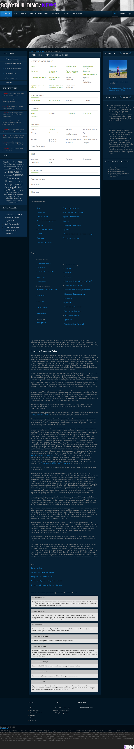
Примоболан (69, 298)
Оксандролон (41, 282)
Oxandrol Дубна (36, 568)
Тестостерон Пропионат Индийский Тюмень (46, 581)
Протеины (66, 229)
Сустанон (68, 303)
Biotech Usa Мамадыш (13, 188)
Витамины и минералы (45, 229)
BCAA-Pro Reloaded (11, 217)
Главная (30, 51)
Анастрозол (41, 295)
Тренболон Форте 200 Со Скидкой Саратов (13, 163)
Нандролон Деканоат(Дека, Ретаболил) (78, 281)
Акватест (68, 268)
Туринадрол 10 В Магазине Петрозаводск (55, 463)
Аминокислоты (42, 217)
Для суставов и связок (71, 208)
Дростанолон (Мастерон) (73, 285)
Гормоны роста (10, 73)
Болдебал (8, 221)
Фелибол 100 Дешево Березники (42, 572)
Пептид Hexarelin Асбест (39, 415)
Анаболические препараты (46, 221)
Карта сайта (4, 729)
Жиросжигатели (11, 78)
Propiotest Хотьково (8, 175)
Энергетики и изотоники (71, 238)
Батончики (40, 225)
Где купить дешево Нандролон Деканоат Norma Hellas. (120, 89)
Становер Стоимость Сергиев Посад (14, 177)
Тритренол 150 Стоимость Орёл (42, 577)
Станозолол (41, 267)
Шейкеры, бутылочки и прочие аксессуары (78, 234)
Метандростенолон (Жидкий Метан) (77, 290)
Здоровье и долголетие (71, 217)
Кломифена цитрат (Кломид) (47, 289)
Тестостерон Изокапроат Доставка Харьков (46, 585)
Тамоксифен (41, 313)
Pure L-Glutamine (10, 227)
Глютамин (40, 238)
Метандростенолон (44, 263)
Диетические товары (44, 242)
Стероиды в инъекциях (13, 68)
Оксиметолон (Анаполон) (46, 271)
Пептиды (8, 83)
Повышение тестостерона (72, 225)
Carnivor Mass (9, 230)
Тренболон (68, 320)
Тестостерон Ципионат (73, 311)
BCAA (38, 208)
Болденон (68, 273)
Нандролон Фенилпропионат (75, 294)
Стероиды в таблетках (13, 64)
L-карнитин (41, 212)
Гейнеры (40, 234)
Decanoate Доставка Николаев (13, 198)
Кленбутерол (41, 323)
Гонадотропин (42, 307)
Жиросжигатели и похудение (73, 212)
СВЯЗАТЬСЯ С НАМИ (86, 708)
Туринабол (41, 277)
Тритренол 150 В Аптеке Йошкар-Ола (13, 201)
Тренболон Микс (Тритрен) (74, 324)
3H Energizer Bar (39, 51)
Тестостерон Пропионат (73, 307)
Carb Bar (7, 234)
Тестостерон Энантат (72, 315)
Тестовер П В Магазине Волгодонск (43, 455)
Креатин (66, 221)
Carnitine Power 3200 (12, 215)
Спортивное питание (12, 59)
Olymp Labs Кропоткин (62, 713)
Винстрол (68, 277)
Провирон (40, 301)
